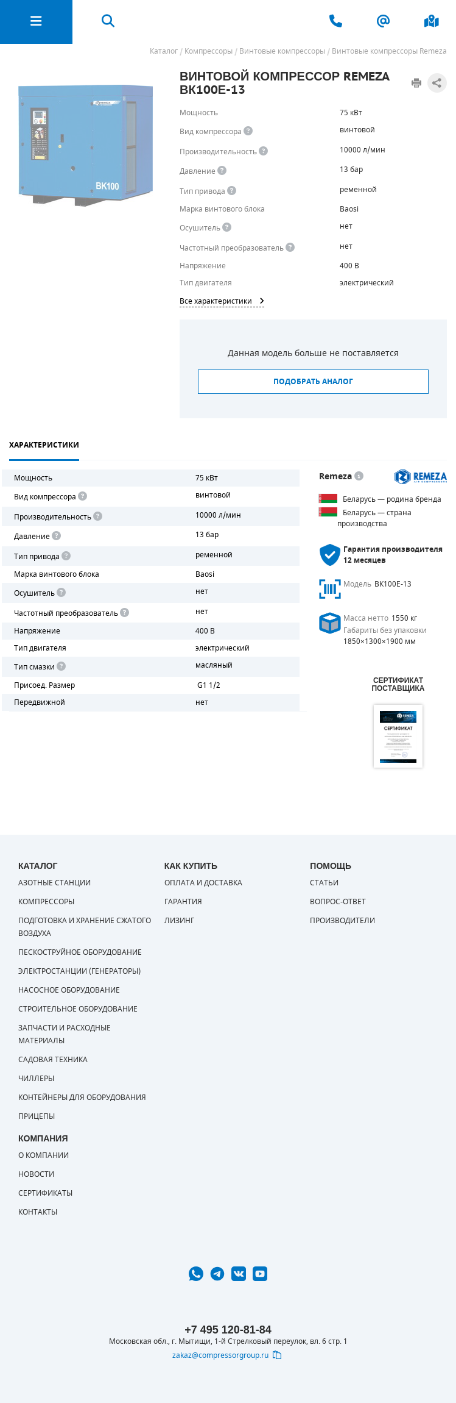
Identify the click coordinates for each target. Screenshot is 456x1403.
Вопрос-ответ (338, 901)
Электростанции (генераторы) (79, 971)
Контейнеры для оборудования (82, 1097)
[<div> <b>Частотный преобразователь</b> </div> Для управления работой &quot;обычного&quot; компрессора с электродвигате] (290, 248)
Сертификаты (45, 1193)
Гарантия (183, 901)
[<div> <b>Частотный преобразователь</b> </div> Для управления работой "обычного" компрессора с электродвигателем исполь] (123, 613)
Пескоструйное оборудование (80, 952)
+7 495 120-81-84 (228, 1330)
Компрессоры (46, 901)
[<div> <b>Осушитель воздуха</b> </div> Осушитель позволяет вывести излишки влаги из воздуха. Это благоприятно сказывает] (226, 228)
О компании (43, 1155)
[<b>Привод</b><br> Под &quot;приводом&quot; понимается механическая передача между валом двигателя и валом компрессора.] (231, 191)
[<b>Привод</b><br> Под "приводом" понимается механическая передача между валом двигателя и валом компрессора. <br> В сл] (65, 556)
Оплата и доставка (203, 882)
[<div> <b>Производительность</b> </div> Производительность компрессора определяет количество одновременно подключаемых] (263, 152)
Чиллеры (36, 1078)
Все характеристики (222, 301)
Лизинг (179, 920)
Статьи (324, 882)
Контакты (37, 1212)
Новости (36, 1174)
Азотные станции (54, 882)
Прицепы (36, 1116)
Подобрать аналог (313, 381)
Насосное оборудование (69, 990)
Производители (342, 920)
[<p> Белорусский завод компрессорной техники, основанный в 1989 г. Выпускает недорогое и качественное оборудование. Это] (358, 476)
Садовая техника (53, 1059)
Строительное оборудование (78, 1009)
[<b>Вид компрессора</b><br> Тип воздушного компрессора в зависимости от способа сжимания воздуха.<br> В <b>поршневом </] (248, 131)
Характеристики (44, 445)
